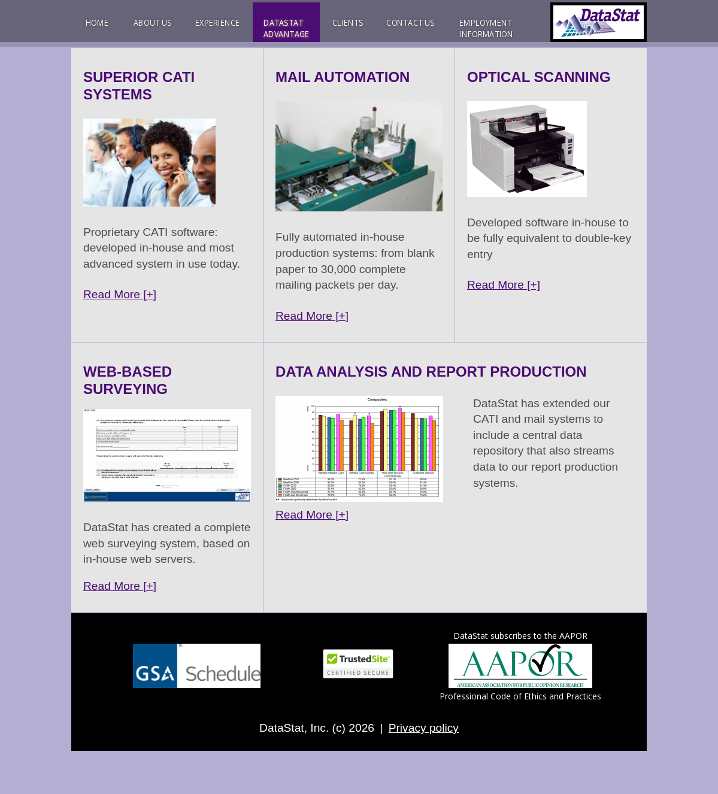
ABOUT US (153, 22)
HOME (97, 22)
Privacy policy (424, 728)
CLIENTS (347, 22)
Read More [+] (119, 294)
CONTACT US (410, 22)
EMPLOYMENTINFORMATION (486, 28)
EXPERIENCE (217, 22)
